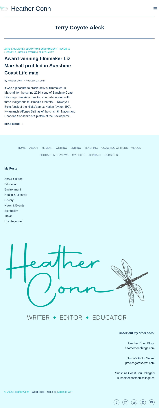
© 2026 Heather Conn (16, 391)
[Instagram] (134, 402)
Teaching (91, 147)
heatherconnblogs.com (140, 348)
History (9, 200)
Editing (76, 147)
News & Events (27, 52)
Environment (49, 49)
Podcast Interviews (54, 155)
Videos (136, 147)
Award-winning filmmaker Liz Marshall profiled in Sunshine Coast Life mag (37, 66)
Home (22, 147)
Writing (61, 147)
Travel (8, 216)
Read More (13, 124)
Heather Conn (15, 80)
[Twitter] (125, 402)
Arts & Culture (14, 49)
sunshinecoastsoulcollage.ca (136, 378)
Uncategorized (13, 221)
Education (32, 49)
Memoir (47, 147)
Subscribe (112, 155)
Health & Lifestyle (15, 194)
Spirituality (46, 52)
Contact (95, 155)
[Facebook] (116, 402)
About (33, 147)
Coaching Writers (114, 147)
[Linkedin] (143, 402)
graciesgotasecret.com (140, 363)
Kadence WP (64, 391)
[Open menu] (155, 8)
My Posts (78, 155)
